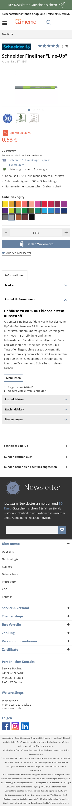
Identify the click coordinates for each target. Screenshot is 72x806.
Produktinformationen (36, 299)
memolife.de (10, 701)
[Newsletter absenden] (62, 530)
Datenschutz (10, 574)
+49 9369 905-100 (13, 673)
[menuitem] (5, 23)
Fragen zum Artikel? (18, 387)
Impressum (9, 582)
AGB (4, 589)
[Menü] (5, 23)
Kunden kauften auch (18, 457)
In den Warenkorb (37, 244)
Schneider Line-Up (16, 446)
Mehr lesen (13, 378)
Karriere (7, 566)
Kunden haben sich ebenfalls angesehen (30, 467)
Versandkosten (36, 754)
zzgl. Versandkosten (32, 155)
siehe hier (63, 803)
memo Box (31, 169)
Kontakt (7, 597)
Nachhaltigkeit (11, 559)
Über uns (8, 551)
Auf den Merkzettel (16, 253)
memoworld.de (11, 708)
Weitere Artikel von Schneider (25, 391)
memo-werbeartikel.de (16, 704)
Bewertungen (36, 419)
